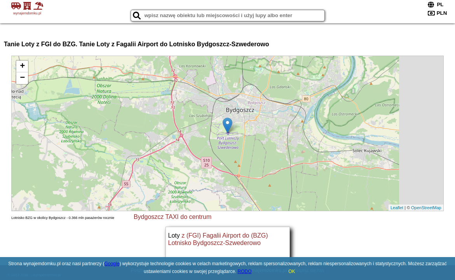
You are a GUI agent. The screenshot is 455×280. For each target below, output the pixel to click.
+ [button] (22, 66)
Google (112, 263)
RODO (245, 271)
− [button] (22, 78)
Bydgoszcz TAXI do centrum (172, 217)
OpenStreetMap (426, 207)
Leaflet (396, 207)
